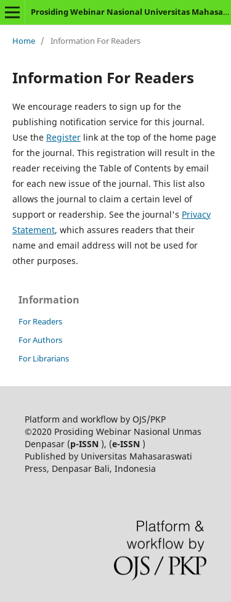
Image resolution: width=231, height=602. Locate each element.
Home (23, 40)
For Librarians (43, 358)
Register (63, 137)
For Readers (40, 321)
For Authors (40, 339)
